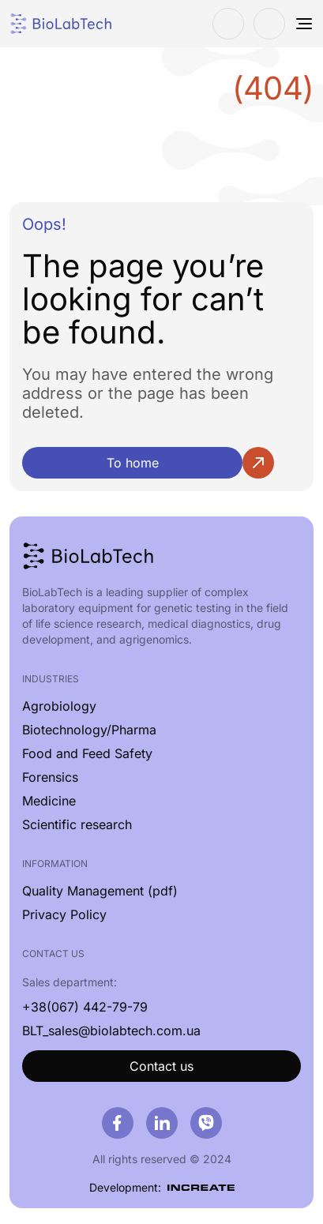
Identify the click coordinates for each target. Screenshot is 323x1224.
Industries (50, 679)
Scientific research (77, 824)
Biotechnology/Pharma (89, 730)
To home (133, 463)
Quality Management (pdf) (100, 891)
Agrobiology (59, 706)
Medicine (49, 801)
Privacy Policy (64, 914)
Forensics (50, 777)
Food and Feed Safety (87, 753)
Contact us (161, 1066)
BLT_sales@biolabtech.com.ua (111, 1030)
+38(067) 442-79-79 (85, 1007)
